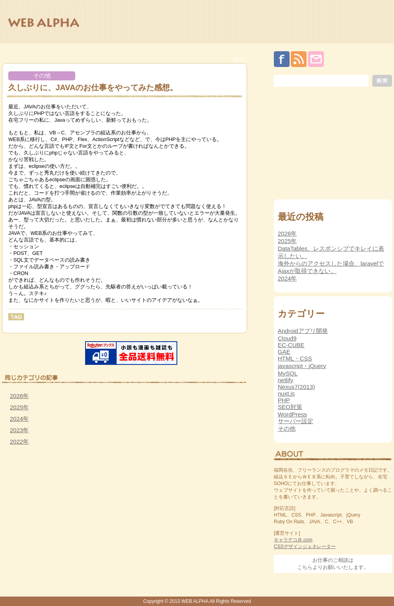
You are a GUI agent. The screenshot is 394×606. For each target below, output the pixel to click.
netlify (285, 380)
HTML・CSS (295, 358)
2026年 (19, 395)
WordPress (292, 414)
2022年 (19, 441)
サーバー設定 (295, 421)
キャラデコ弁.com (293, 540)
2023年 (19, 430)
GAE (284, 351)
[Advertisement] (61, 508)
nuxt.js (286, 393)
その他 (42, 75)
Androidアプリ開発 (303, 330)
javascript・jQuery (302, 365)
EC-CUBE (291, 345)
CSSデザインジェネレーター (305, 546)
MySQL (287, 373)
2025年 (19, 407)
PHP (284, 400)
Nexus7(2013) (296, 386)
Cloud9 (287, 338)
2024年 (19, 418)
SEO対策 (290, 406)
